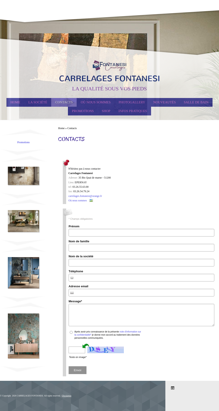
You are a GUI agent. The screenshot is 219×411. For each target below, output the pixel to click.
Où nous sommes (95, 102)
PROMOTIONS (83, 111)
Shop (106, 111)
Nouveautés (164, 102)
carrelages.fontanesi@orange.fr (85, 196)
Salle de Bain (196, 102)
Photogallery (132, 102)
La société (37, 102)
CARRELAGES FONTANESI (109, 78)
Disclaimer (67, 395)
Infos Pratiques (132, 111)
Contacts (64, 102)
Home (15, 102)
